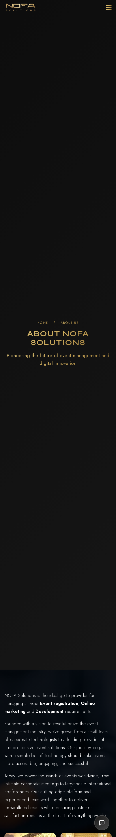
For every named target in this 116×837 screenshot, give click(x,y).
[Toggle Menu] (109, 7)
